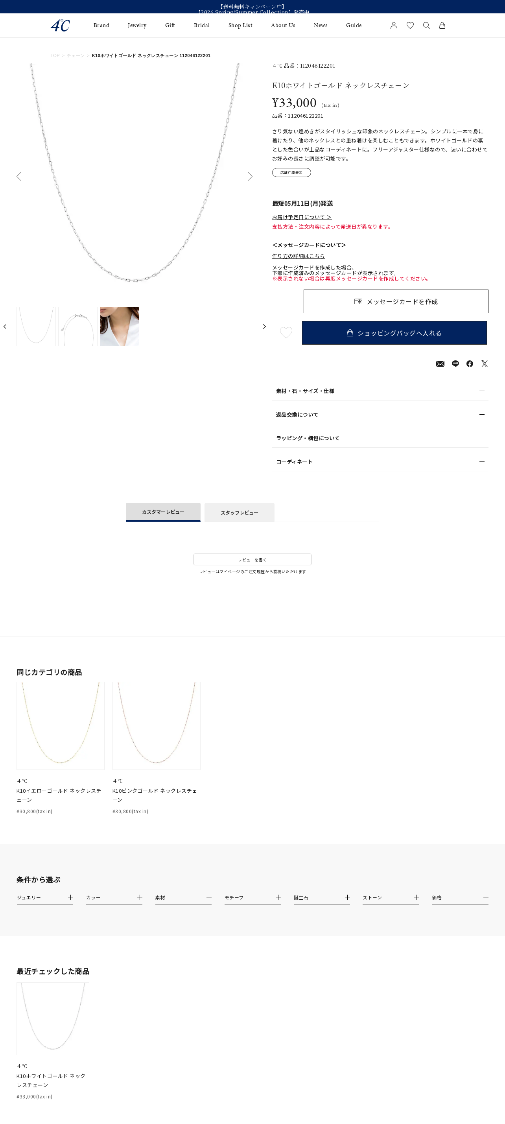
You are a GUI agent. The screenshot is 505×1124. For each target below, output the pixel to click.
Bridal (202, 25)
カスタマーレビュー (163, 512)
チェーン (76, 55)
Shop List (241, 25)
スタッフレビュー (239, 513)
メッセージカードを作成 (402, 302)
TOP (55, 55)
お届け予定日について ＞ (302, 218)
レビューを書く (252, 561)
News (321, 25)
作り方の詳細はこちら (298, 257)
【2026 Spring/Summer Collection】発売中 (253, 12)
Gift (170, 25)
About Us (283, 25)
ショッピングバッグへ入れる (396, 334)
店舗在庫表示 (294, 173)
